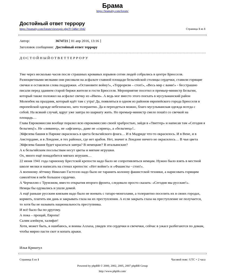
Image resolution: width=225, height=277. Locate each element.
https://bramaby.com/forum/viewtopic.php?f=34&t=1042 (52, 28)
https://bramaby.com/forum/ (112, 10)
